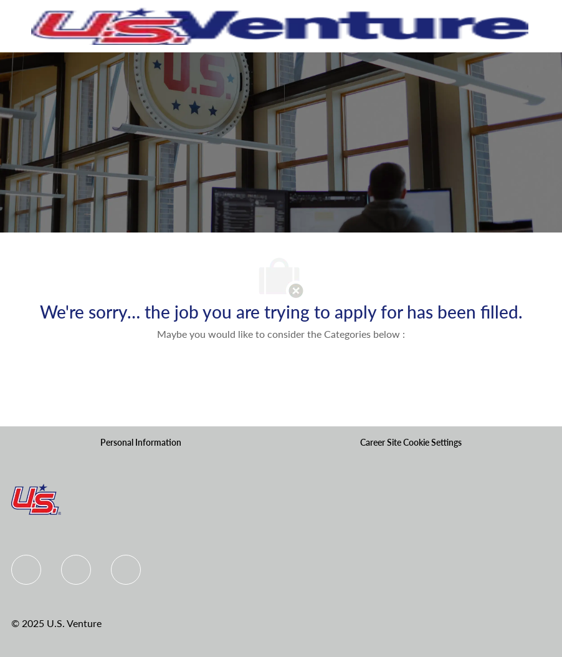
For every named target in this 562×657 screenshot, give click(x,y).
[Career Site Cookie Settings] (411, 442)
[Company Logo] (279, 25)
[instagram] (126, 570)
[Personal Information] (140, 442)
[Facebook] (26, 570)
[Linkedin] (76, 570)
